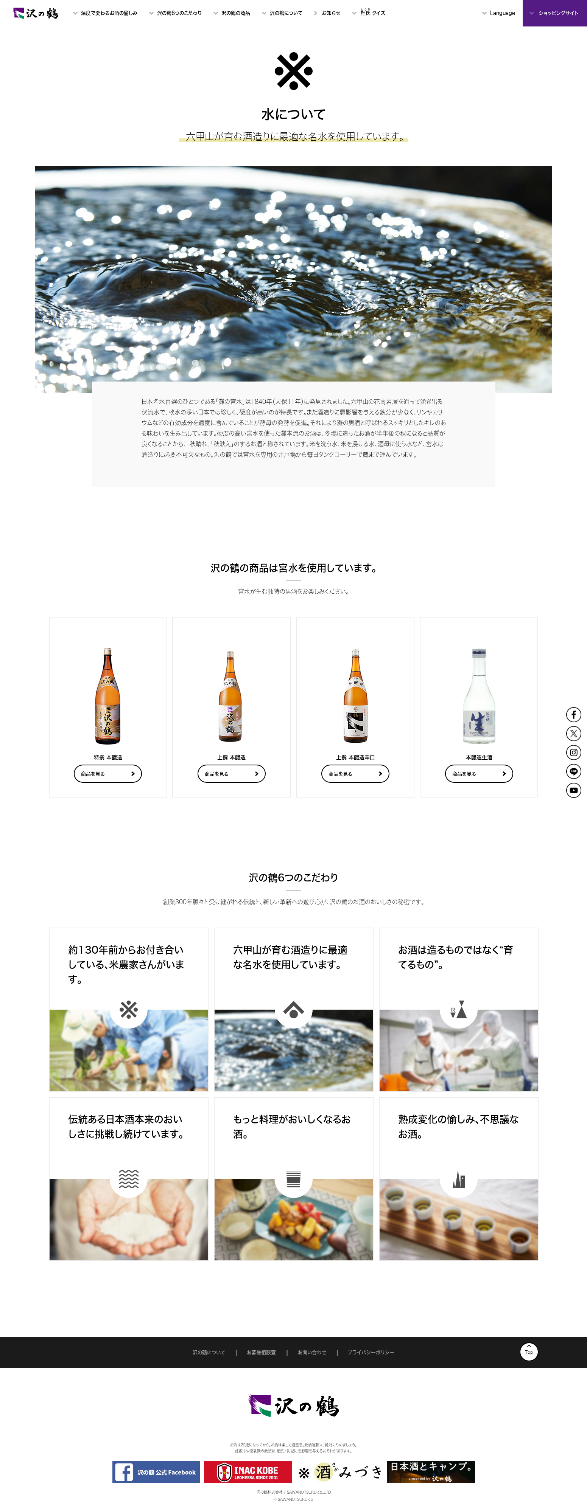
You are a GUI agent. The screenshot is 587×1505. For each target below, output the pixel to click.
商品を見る (93, 773)
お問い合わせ (312, 1352)
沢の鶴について (209, 1352)
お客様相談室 (261, 1352)
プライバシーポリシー (371, 1352)
